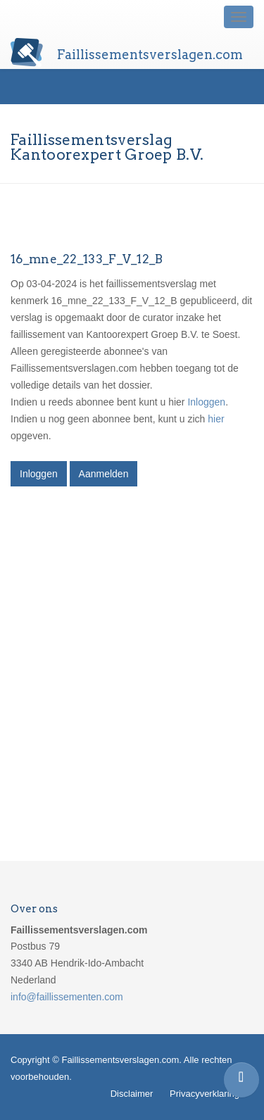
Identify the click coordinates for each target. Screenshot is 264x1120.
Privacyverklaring (204, 1093)
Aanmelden (104, 473)
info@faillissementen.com (67, 996)
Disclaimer (132, 1093)
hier (216, 418)
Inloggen (206, 402)
